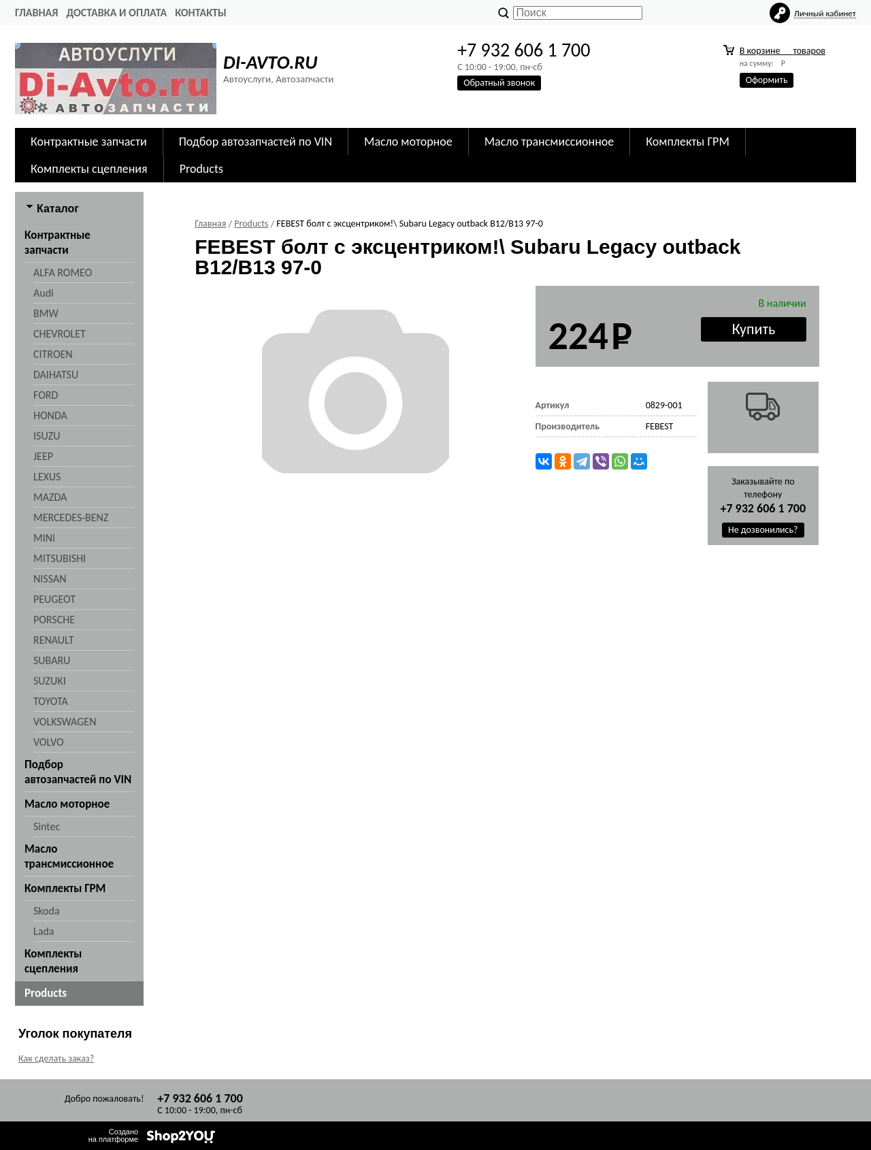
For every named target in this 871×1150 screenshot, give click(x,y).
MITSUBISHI (59, 558)
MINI (44, 537)
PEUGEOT (54, 599)
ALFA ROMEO (62, 272)
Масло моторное (408, 141)
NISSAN (50, 578)
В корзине (782, 50)
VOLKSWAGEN (64, 721)
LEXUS (47, 476)
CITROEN (53, 354)
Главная (36, 12)
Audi (43, 292)
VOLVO (48, 742)
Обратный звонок (499, 82)
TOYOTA (50, 701)
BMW (46, 313)
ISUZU (46, 435)
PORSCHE (54, 619)
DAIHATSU (55, 374)
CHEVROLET (59, 333)
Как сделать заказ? (56, 1058)
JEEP (43, 456)
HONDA (50, 415)
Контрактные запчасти (89, 141)
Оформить (767, 80)
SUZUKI (49, 680)
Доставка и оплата (116, 12)
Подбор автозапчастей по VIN (255, 141)
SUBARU (51, 660)
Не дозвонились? (763, 530)
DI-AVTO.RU (270, 62)
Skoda (46, 910)
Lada (43, 931)
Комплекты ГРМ (687, 141)
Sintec (46, 826)
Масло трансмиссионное (549, 141)
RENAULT (53, 640)
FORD (45, 395)
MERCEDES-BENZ (70, 517)
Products (201, 168)
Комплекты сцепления (89, 168)
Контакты (201, 12)
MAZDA (50, 497)
